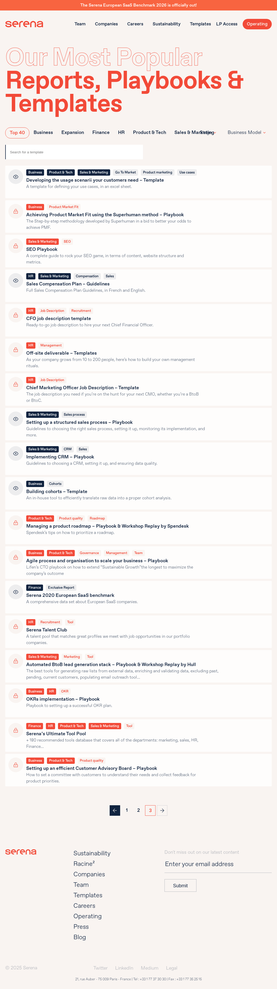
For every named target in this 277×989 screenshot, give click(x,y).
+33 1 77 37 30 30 (153, 979)
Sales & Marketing (194, 132)
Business (43, 132)
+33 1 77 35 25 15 (189, 979)
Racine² (84, 864)
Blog (79, 937)
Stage (206, 132)
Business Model (244, 132)
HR (121, 132)
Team (80, 24)
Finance (101, 132)
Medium (149, 968)
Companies (106, 24)
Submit (180, 885)
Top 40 (17, 133)
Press (81, 927)
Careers (135, 24)
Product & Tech (149, 132)
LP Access (226, 24)
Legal (171, 968)
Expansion (72, 132)
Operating (257, 24)
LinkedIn (124, 968)
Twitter (100, 968)
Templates (200, 24)
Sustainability (166, 24)
